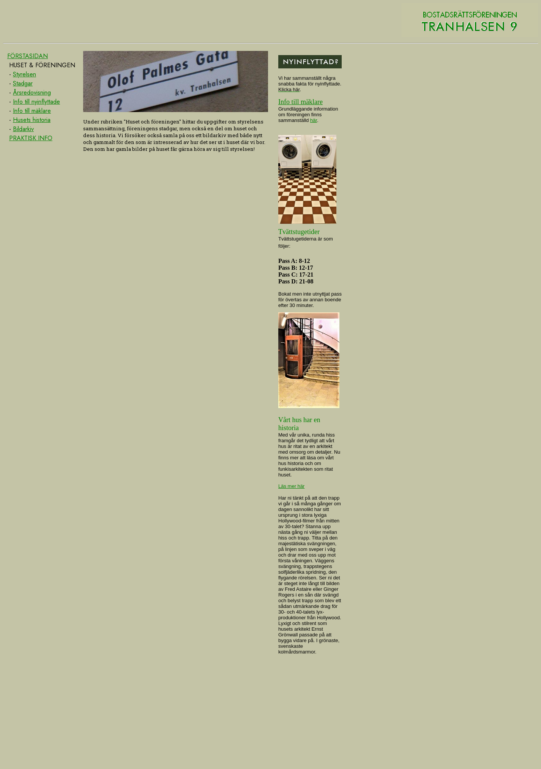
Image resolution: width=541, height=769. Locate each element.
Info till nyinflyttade (36, 101)
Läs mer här (291, 486)
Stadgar (23, 83)
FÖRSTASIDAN (27, 56)
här (313, 120)
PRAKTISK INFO (30, 138)
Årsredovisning (32, 92)
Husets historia (31, 120)
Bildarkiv (23, 129)
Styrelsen (24, 74)
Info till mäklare (32, 110)
